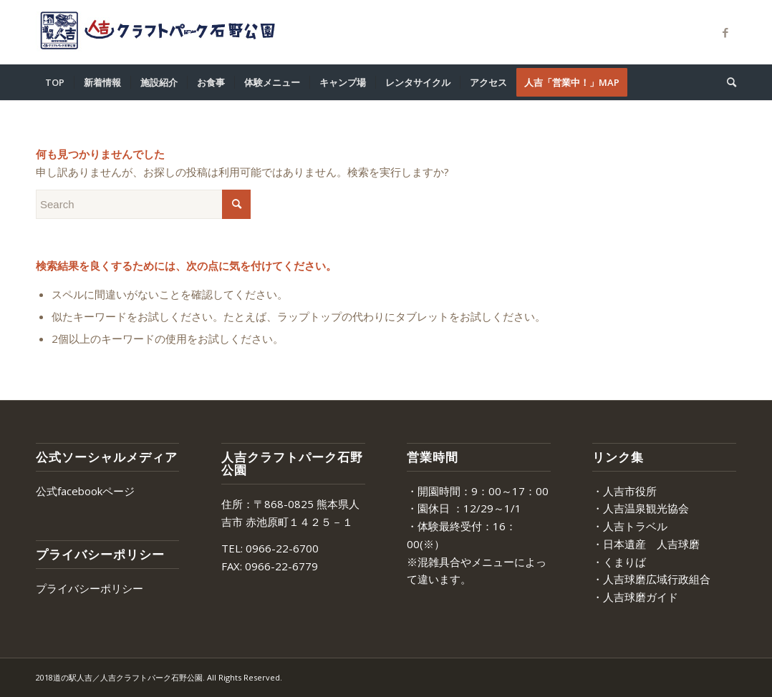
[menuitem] (55, 82)
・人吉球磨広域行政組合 (651, 579)
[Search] (727, 82)
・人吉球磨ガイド (635, 597)
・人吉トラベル (629, 526)
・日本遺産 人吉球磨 (646, 544)
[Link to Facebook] (725, 32)
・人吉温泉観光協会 (640, 508)
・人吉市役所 (624, 491)
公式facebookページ (85, 491)
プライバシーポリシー (89, 588)
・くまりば (619, 562)
